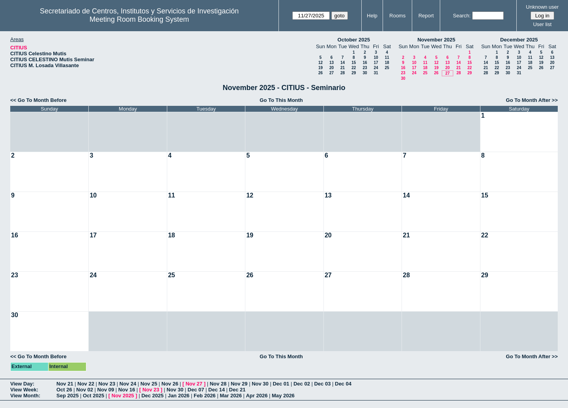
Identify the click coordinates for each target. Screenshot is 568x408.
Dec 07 (196, 390)
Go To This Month (281, 100)
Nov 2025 (123, 396)
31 (376, 73)
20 (331, 68)
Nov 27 (193, 384)
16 (364, 62)
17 (376, 62)
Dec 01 (281, 384)
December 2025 (519, 40)
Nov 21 (64, 384)
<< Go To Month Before (38, 100)
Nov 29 (239, 384)
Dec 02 (301, 384)
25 (387, 68)
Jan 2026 (178, 396)
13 (331, 62)
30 (364, 73)
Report (426, 16)
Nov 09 (105, 390)
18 (387, 62)
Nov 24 (128, 384)
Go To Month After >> (532, 100)
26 (320, 73)
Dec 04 (343, 384)
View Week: (24, 390)
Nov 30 (260, 384)
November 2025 (436, 40)
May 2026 (283, 396)
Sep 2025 (67, 396)
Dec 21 (237, 390)
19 (320, 68)
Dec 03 (322, 384)
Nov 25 (148, 384)
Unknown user (542, 7)
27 (331, 73)
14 (342, 62)
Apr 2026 (256, 396)
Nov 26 (169, 384)
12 (320, 62)
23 (364, 68)
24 (376, 68)
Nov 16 (126, 390)
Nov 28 (218, 384)
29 (353, 73)
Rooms (397, 16)
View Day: (22, 384)
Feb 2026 (205, 396)
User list (542, 24)
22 (353, 68)
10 (376, 57)
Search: (462, 16)
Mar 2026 (231, 396)
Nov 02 (84, 390)
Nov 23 (107, 384)
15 (353, 62)
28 (342, 73)
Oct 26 (64, 390)
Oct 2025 (93, 396)
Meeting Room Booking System (139, 19)
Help (372, 16)
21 (342, 68)
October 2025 (354, 40)
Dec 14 (216, 390)
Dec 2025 (152, 396)
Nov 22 (85, 384)
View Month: (25, 396)
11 (387, 57)
